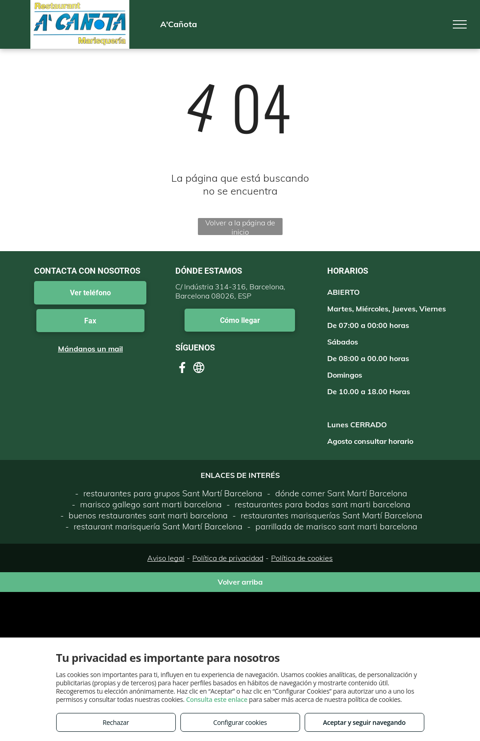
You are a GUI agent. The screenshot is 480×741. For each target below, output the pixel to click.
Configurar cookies (240, 722)
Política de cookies (302, 558)
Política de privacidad (227, 558)
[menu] (460, 24)
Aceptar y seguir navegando (364, 722)
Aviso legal (166, 558)
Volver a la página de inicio (240, 226)
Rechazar (116, 722)
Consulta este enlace (216, 699)
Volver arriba (240, 581)
